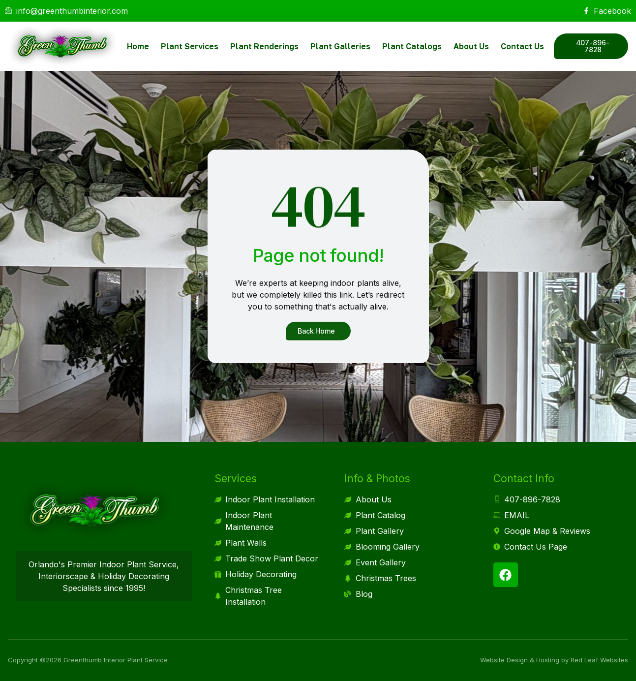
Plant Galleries (340, 46)
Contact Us (522, 46)
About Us (471, 46)
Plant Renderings (264, 46)
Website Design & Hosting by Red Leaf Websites (554, 660)
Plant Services (189, 46)
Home (138, 46)
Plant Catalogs (412, 46)
